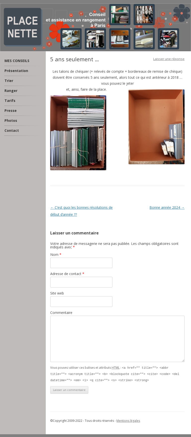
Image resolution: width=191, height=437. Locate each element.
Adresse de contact (67, 273)
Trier (8, 80)
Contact (11, 130)
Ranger (10, 90)
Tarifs (9, 100)
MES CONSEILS (16, 60)
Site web (57, 293)
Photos (10, 120)
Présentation (16, 70)
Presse (10, 110)
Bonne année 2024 (167, 207)
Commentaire (61, 312)
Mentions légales (128, 420)
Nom (55, 254)
